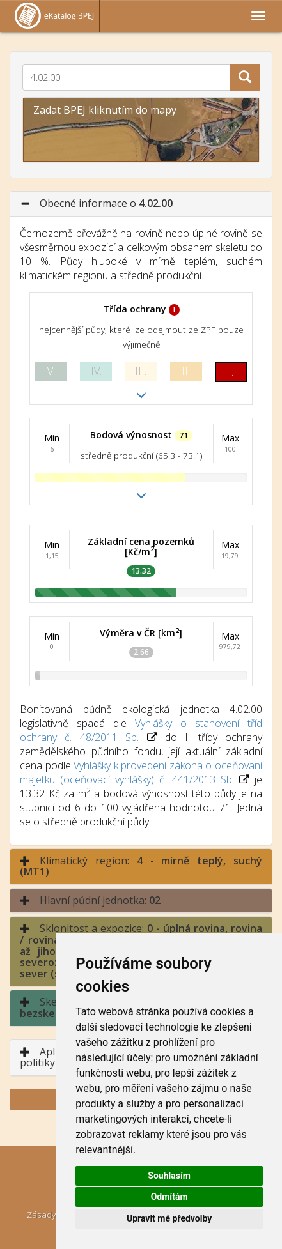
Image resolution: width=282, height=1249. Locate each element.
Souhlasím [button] (169, 1175)
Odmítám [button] (169, 1197)
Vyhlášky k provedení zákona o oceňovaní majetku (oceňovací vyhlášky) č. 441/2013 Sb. (141, 772)
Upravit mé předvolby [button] (169, 1218)
